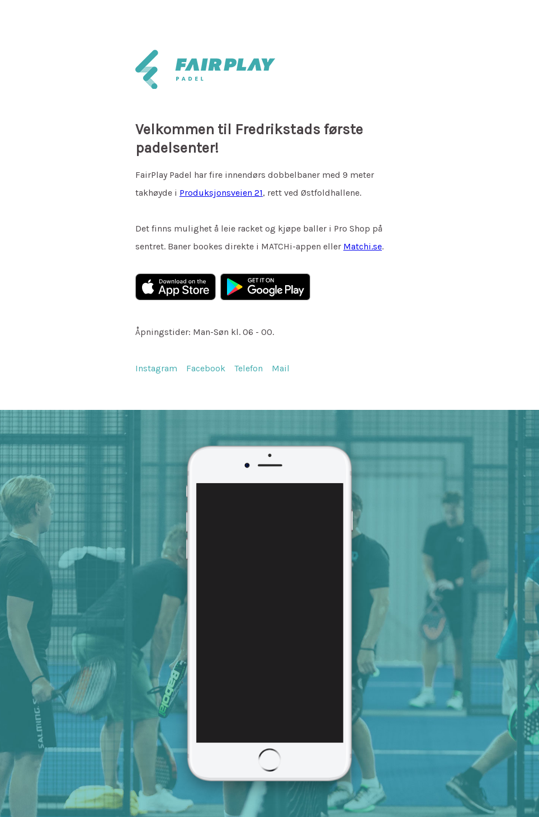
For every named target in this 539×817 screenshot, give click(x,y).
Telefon (248, 368)
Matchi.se (362, 246)
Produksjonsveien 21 (221, 192)
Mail (281, 368)
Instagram (156, 368)
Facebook (205, 368)
